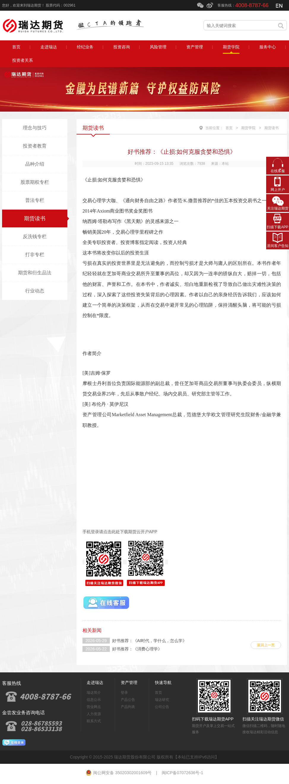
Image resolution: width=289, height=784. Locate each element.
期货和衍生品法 (34, 272)
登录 (124, 692)
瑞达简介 (94, 692)
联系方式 (94, 721)
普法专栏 (34, 200)
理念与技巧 (35, 127)
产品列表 (128, 707)
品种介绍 (34, 164)
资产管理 (129, 682)
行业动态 (34, 290)
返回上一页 (266, 645)
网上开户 (278, 190)
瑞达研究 (162, 700)
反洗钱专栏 (35, 236)
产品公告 (128, 700)
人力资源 (94, 714)
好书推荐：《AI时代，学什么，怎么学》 (149, 640)
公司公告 (162, 707)
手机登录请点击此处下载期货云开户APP (119, 531)
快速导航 (163, 682)
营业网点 (94, 707)
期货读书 (34, 218)
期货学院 (248, 128)
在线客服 (278, 171)
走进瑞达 (95, 682)
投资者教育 (35, 145)
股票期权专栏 (34, 182)
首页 (229, 128)
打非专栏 (34, 254)
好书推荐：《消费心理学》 (137, 649)
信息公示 (94, 700)
